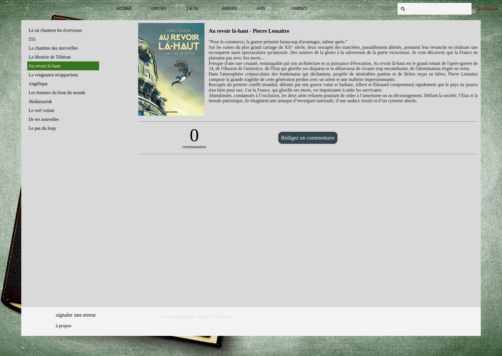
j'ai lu (192, 8)
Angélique (38, 83)
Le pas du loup (42, 128)
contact (299, 8)
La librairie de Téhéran (50, 57)
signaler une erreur (76, 315)
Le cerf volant (42, 110)
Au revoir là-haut (44, 65)
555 (32, 39)
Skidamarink (40, 101)
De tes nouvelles (44, 119)
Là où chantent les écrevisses (55, 30)
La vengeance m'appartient (53, 74)
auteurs (229, 8)
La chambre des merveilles (53, 48)
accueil (124, 8)
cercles (158, 8)
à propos (64, 325)
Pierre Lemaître (271, 31)
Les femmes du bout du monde (57, 92)
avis (260, 8)
